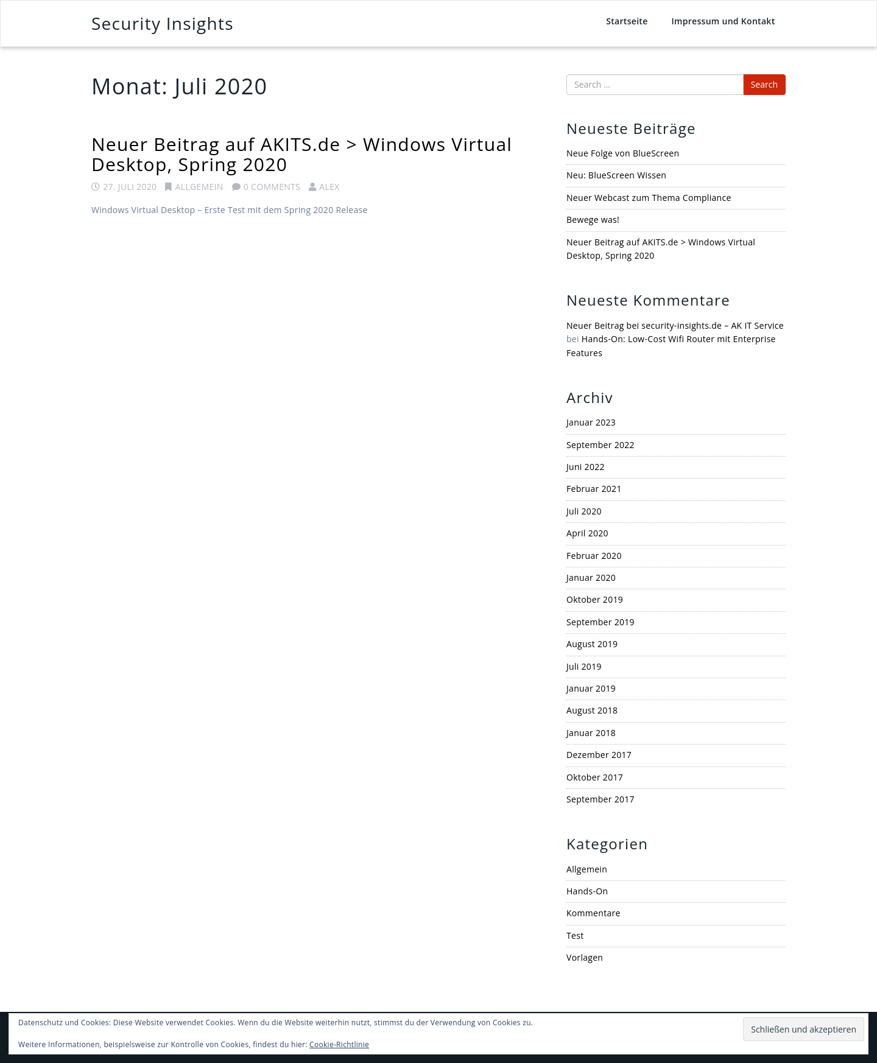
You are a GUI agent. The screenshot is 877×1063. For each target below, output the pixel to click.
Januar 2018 (591, 732)
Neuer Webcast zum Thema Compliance (648, 197)
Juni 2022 (585, 466)
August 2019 (592, 644)
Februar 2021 (594, 488)
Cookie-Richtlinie (339, 1044)
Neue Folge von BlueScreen (622, 153)
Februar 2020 (594, 555)
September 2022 (600, 445)
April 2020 (587, 533)
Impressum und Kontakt (723, 21)
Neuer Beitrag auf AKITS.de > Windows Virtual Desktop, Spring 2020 (301, 154)
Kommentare (593, 913)
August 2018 (592, 710)
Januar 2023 (591, 422)
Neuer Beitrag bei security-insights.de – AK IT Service (675, 325)
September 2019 (600, 622)
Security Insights (162, 23)
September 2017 (600, 799)
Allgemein (199, 186)
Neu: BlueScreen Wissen (616, 175)
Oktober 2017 (594, 777)
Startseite (626, 21)
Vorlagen (584, 957)
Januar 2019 (591, 688)
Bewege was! (592, 219)
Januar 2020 (591, 577)
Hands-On (587, 891)
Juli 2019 (584, 666)
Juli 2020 (584, 511)
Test (574, 935)
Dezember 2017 (599, 754)
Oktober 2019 (594, 599)
